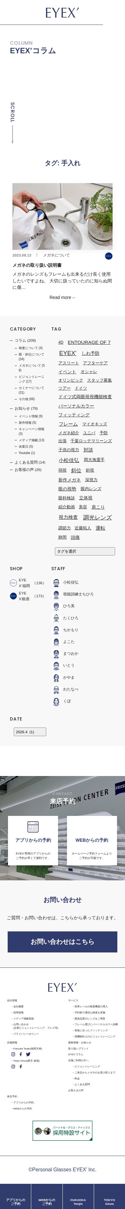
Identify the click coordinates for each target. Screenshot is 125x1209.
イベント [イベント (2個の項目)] (67, 371)
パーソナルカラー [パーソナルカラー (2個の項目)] (76, 405)
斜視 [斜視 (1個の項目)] (90, 470)
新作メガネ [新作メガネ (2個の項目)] (69, 479)
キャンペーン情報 (31, 429)
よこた (63, 641)
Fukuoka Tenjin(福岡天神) (27, 1048)
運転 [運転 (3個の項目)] (100, 528)
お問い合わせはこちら (62, 941)
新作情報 (25, 422)
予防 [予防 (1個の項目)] (103, 433)
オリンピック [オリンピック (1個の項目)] (70, 380)
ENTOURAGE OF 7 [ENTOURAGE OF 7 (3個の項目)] (89, 342)
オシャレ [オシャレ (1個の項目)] (89, 371)
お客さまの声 (76, 1090)
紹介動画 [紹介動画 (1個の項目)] (66, 507)
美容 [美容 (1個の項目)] (83, 507)
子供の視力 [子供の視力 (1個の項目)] (68, 450)
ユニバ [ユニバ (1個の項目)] (89, 433)
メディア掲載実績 (23, 1018)
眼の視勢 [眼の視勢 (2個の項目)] (67, 488)
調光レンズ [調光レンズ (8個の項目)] (97, 517)
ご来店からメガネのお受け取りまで (95, 1072)
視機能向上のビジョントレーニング (95, 1036)
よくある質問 (26, 462)
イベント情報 (28, 416)
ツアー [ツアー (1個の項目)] (64, 388)
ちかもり (64, 630)
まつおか (64, 654)
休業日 (23, 446)
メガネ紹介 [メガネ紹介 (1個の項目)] (68, 433)
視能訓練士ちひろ (72, 594)
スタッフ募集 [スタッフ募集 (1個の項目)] (99, 380)
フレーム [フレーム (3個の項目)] (68, 424)
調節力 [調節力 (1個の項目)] (64, 528)
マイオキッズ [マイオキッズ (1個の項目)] (94, 424)
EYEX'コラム (75, 1054)
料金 (77, 1078)
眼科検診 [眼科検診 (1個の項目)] (66, 498)
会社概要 (18, 1006)
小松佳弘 (64, 582)
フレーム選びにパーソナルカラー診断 (96, 1024)
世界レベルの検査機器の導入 (91, 1006)
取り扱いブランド (78, 1048)
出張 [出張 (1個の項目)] (62, 441)
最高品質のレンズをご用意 (90, 1018)
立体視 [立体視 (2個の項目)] (85, 498)
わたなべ (64, 689)
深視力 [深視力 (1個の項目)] (91, 480)
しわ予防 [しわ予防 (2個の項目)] (90, 353)
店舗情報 (12, 1042)
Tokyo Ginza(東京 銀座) (26, 1060)
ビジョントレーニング (87, 1066)
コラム (20, 340)
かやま (63, 677)
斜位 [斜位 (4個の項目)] (76, 470)
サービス (73, 1000)
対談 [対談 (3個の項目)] (88, 449)
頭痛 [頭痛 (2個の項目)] (75, 537)
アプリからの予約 (23, 1102)
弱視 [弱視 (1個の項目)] (62, 470)
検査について (28, 348)
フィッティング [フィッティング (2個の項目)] (74, 414)
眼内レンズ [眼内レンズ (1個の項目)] (91, 489)
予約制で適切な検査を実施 (90, 1012)
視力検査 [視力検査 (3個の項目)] (68, 517)
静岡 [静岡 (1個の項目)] (62, 537)
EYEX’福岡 (20, 583)
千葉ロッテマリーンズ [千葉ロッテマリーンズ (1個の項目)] (91, 441)
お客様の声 (24, 470)
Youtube (24, 453)
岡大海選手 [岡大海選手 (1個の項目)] (94, 460)
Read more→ (62, 297)
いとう (63, 665)
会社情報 (12, 1000)
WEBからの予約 (22, 1108)
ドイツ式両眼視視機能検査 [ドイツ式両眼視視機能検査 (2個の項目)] (85, 396)
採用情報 (18, 1012)
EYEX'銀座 (20, 596)
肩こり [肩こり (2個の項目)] (98, 507)
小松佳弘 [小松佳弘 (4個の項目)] (69, 460)
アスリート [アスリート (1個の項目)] (68, 363)
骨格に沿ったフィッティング (91, 1030)
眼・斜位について (31, 354)
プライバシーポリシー (26, 1034)
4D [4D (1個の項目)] (60, 342)
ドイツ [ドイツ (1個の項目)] (81, 388)
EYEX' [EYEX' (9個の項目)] (68, 353)
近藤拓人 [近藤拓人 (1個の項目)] (83, 528)
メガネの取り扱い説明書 (37, 265)
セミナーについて (31, 388)
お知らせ (22, 409)
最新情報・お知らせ (79, 1042)
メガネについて (56, 255)
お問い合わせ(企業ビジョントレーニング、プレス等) (35, 1026)
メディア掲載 (28, 440)
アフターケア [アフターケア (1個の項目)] (95, 363)
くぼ (61, 701)
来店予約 (12, 1096)
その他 (23, 399)
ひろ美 (63, 606)
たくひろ (64, 618)
